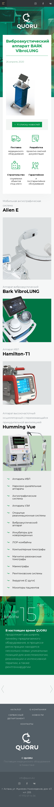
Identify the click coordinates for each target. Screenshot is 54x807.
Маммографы (20, 566)
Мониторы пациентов (25, 587)
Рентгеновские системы (27, 573)
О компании (38, 709)
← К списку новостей (27, 124)
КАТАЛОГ (16, 709)
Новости (38, 715)
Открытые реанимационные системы (29, 514)
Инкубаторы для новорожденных (22, 534)
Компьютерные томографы (28, 549)
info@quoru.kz (27, 778)
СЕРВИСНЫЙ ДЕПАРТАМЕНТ (16, 717)
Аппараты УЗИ (21, 505)
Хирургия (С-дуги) (23, 580)
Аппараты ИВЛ (21, 479)
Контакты (27, 724)
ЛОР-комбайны (22, 542)
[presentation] (2, 688)
